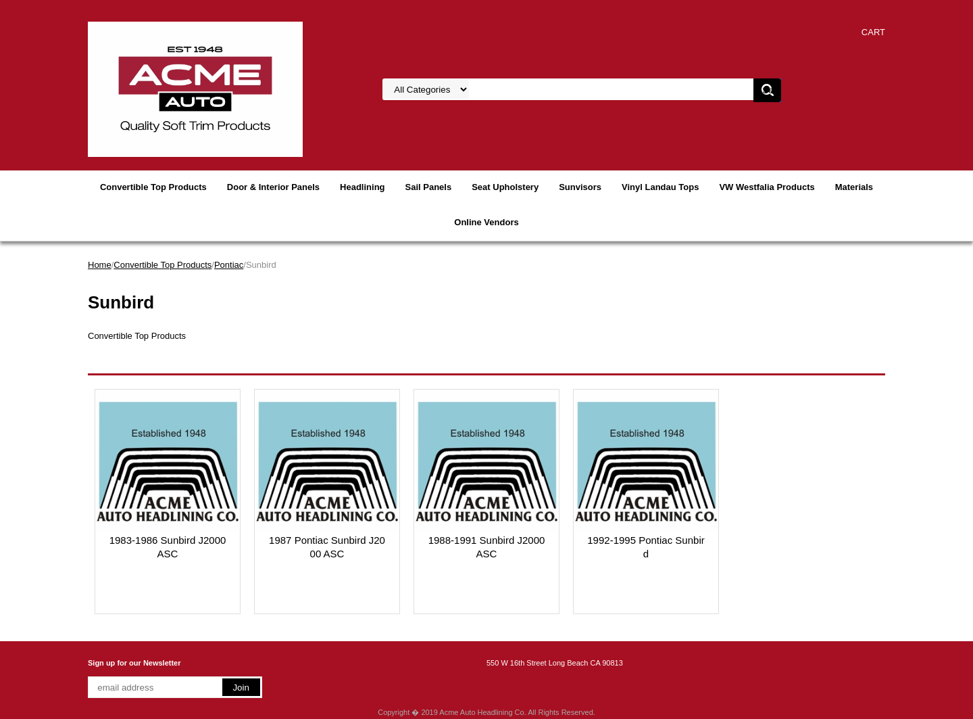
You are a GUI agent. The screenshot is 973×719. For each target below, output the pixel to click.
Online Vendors (486, 222)
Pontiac (228, 265)
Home (99, 265)
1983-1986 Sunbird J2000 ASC (167, 546)
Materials (854, 187)
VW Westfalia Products (766, 187)
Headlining (362, 187)
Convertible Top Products (153, 187)
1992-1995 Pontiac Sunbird (645, 546)
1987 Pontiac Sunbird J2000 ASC (327, 546)
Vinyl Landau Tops (660, 187)
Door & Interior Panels (273, 187)
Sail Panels (428, 187)
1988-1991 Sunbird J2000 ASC (486, 546)
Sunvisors (580, 187)
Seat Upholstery (505, 187)
